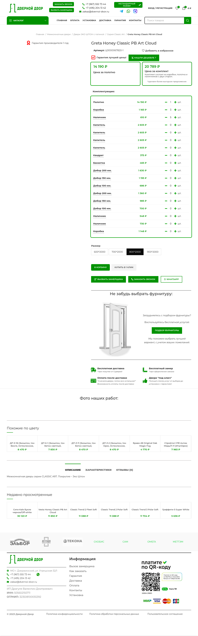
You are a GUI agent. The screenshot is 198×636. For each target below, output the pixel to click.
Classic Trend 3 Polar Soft (145, 513)
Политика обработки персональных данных (114, 616)
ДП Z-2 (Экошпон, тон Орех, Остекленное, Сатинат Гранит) (114, 445)
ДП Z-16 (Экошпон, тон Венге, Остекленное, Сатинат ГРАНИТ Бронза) (22, 447)
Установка (76, 597)
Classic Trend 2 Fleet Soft (84, 513)
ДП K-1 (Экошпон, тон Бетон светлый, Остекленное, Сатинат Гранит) (52, 447)
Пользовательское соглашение (165, 616)
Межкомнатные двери (59, 34)
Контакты (75, 592)
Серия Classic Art (116, 34)
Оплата (74, 587)
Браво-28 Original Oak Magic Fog (145, 444)
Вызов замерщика (81, 568)
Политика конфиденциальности (64, 616)
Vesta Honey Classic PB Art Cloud (53, 513)
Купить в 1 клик (123, 267)
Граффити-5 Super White (176, 513)
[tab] (73, 470)
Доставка (75, 582)
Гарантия (75, 578)
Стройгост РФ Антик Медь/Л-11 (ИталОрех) (176, 444)
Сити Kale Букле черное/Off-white (22, 513)
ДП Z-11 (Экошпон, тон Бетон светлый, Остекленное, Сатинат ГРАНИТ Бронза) (83, 447)
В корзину (100, 267)
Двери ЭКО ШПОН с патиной (89, 34)
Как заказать (77, 573)
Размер (95, 245)
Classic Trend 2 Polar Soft (114, 513)
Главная (40, 34)
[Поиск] (167, 20)
